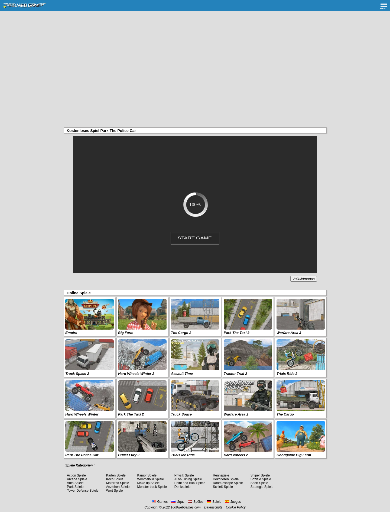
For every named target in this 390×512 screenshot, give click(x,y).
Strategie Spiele (262, 487)
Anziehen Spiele (118, 487)
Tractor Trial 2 (235, 374)
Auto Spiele (75, 483)
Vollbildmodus (303, 279)
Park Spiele (75, 487)
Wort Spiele (114, 490)
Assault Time (182, 374)
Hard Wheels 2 (236, 455)
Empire (71, 333)
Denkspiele (182, 487)
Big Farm (125, 333)
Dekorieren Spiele (226, 479)
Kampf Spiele (146, 475)
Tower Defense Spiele (83, 490)
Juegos (233, 502)
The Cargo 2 (181, 333)
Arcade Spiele (77, 479)
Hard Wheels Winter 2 (136, 374)
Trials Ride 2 (287, 374)
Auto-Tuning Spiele (188, 479)
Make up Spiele (148, 483)
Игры (177, 502)
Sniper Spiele (260, 475)
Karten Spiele (116, 475)
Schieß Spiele (223, 487)
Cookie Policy (236, 507)
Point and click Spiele (189, 483)
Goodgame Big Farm (294, 455)
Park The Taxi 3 (236, 333)
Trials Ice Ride (183, 455)
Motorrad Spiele (117, 483)
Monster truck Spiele (152, 487)
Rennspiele (221, 475)
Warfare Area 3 (289, 333)
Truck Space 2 (77, 374)
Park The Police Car (81, 455)
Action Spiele (76, 475)
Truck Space (181, 414)
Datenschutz (213, 507)
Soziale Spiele (261, 479)
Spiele (214, 502)
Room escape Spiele (228, 483)
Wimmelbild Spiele (150, 479)
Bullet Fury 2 (128, 455)
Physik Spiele (184, 475)
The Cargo (285, 414)
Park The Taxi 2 (131, 414)
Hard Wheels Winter (82, 414)
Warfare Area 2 (236, 414)
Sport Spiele (259, 483)
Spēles (195, 502)
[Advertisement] (195, 51)
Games (160, 502)
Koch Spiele (114, 479)
